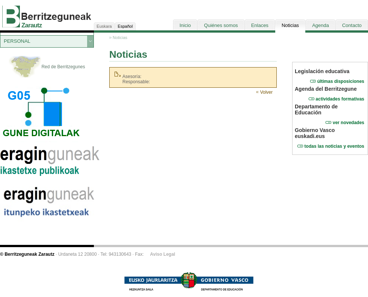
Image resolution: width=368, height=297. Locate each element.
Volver (266, 92)
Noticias (120, 37)
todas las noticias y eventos (334, 146)
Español (125, 26)
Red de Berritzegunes (47, 67)
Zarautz (31, 25)
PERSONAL (17, 41)
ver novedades (348, 122)
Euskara (104, 26)
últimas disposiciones (340, 81)
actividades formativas (340, 99)
